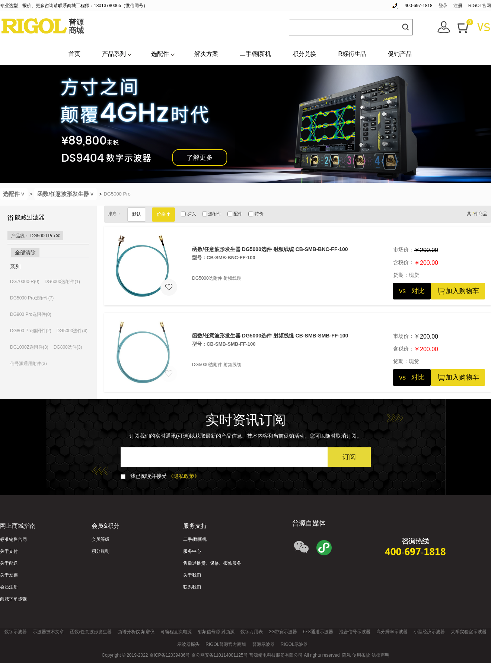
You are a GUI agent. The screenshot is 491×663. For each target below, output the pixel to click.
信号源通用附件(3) (28, 363)
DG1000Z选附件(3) (29, 347)
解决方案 (206, 54)
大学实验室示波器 (469, 631)
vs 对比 (412, 291)
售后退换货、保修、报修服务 (212, 563)
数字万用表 (251, 631)
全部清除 (25, 253)
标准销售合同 (13, 539)
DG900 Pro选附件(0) (30, 314)
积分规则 (100, 551)
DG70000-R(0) (24, 281)
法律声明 (380, 655)
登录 (443, 5)
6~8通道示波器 (318, 631)
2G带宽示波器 (283, 631)
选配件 (160, 54)
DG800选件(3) (68, 347)
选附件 (211, 213)
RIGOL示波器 (294, 644)
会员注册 (9, 587)
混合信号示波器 (354, 631)
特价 (255, 213)
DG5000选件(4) (72, 330)
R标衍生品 (352, 54)
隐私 (346, 655)
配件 (234, 213)
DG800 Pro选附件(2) (30, 330)
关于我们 (192, 575)
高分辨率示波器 (392, 631)
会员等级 (100, 539)
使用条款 (361, 655)
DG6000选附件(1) (62, 281)
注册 (457, 5)
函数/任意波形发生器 (67, 194)
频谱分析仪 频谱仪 (136, 631)
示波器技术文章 (48, 631)
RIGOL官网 (479, 5)
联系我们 (192, 587)
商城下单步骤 (13, 599)
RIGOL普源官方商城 (225, 644)
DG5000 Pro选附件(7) (32, 298)
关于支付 (9, 551)
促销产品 (400, 54)
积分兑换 (304, 54)
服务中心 (192, 551)
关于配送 (9, 563)
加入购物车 (458, 291)
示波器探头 (188, 644)
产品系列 (114, 54)
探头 (188, 213)
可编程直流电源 (176, 631)
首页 (74, 54)
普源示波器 (263, 644)
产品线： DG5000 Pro (35, 235)
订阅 (349, 457)
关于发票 (9, 575)
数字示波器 (15, 631)
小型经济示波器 (429, 631)
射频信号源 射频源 (216, 631)
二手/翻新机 (255, 54)
